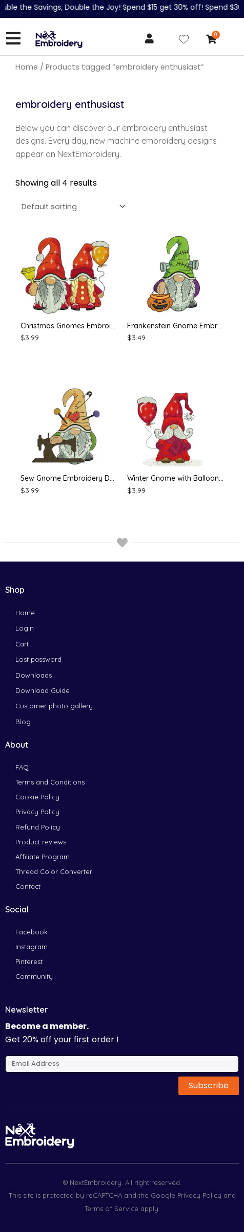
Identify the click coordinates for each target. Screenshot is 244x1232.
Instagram (31, 947)
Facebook (31, 932)
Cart (22, 644)
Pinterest (29, 961)
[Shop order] (71, 206)
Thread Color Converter (53, 871)
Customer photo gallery (54, 706)
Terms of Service (111, 1208)
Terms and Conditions (50, 782)
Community (34, 976)
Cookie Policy (37, 797)
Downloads (33, 675)
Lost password (38, 659)
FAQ (22, 767)
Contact (27, 886)
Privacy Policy (37, 812)
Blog (23, 722)
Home (26, 67)
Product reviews (40, 842)
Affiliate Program (42, 857)
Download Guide (42, 690)
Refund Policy (37, 827)
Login (24, 628)
